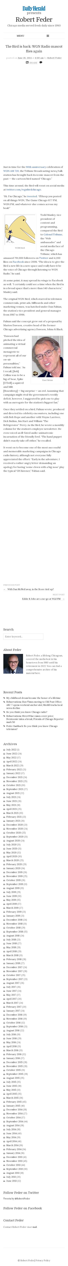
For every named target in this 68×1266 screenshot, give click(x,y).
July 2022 (11, 749)
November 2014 (14, 1113)
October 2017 (13, 975)
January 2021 (13, 820)
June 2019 (11, 896)
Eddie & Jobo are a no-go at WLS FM (43, 599)
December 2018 (14, 919)
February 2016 (13, 1054)
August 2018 (13, 935)
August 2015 (13, 1078)
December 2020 (14, 824)
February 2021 (13, 816)
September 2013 (14, 1169)
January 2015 (13, 1105)
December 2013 (14, 1157)
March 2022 (12, 765)
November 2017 (14, 971)
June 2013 (11, 1181)
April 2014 (11, 1141)
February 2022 (14, 769)
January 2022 (13, 773)
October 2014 (13, 1117)
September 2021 (14, 789)
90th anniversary (36, 166)
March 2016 (12, 1050)
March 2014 (12, 1145)
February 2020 (14, 864)
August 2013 (12, 1173)
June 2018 (11, 943)
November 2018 (14, 923)
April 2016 (11, 1046)
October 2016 (13, 1022)
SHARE (33, 62)
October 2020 (13, 832)
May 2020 (11, 852)
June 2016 (11, 1038)
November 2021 (14, 781)
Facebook (18, 261)
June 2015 (11, 1086)
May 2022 (11, 757)
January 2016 (13, 1058)
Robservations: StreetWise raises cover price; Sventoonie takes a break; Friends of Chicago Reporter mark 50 (35, 719)
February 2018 (13, 959)
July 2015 (11, 1082)
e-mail (33, 1227)
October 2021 (13, 785)
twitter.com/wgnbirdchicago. (24, 189)
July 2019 (11, 892)
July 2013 (11, 1177)
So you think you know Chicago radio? (26, 712)
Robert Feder (34, 19)
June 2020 (11, 848)
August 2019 (13, 888)
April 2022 (11, 761)
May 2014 (11, 1137)
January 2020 (13, 868)
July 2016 (11, 1034)
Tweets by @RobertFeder (16, 1198)
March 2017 (12, 1002)
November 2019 (14, 876)
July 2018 (11, 939)
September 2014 (14, 1121)
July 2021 (11, 797)
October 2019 (13, 880)
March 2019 (12, 908)
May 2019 (11, 900)
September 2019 (14, 884)
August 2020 (13, 840)
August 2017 (13, 983)
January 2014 (13, 1153)
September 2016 (14, 1026)
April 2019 (11, 904)
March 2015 (12, 1097)
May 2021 (11, 805)
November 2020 (14, 828)
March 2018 (12, 955)
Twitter (43, 257)
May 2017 (11, 995)
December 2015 (14, 1062)
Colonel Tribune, (53, 234)
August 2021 (13, 793)
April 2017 (11, 999)
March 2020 (12, 860)
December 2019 (14, 872)
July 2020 (11, 844)
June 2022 (11, 753)
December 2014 (14, 1109)
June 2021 (11, 801)
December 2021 (14, 777)
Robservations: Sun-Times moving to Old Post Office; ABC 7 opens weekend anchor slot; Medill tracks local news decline (34, 704)
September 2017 (14, 979)
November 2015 (14, 1066)
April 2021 (11, 809)
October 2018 (13, 927)
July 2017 (11, 987)
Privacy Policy (43, 1260)
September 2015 (14, 1074)
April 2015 (11, 1094)
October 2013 (13, 1165)
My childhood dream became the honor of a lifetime (33, 698)
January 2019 (13, 915)
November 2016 (14, 1018)
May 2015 (11, 1090)
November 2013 (14, 1161)
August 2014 (13, 1125)
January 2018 (13, 963)
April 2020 (11, 856)
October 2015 (13, 1070)
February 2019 (13, 911)
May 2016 (11, 1042)
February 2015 (14, 1101)
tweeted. (32, 196)
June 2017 (11, 991)
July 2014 (11, 1129)
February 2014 (13, 1149)
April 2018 (11, 951)
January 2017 (13, 1010)
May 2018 (11, 947)
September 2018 (14, 931)
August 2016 (13, 1030)
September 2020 (14, 836)
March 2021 (12, 813)
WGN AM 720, (11, 170)
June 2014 (11, 1133)
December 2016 (14, 1014)
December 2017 (14, 967)
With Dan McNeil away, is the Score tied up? (28, 589)
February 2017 (13, 1006)
